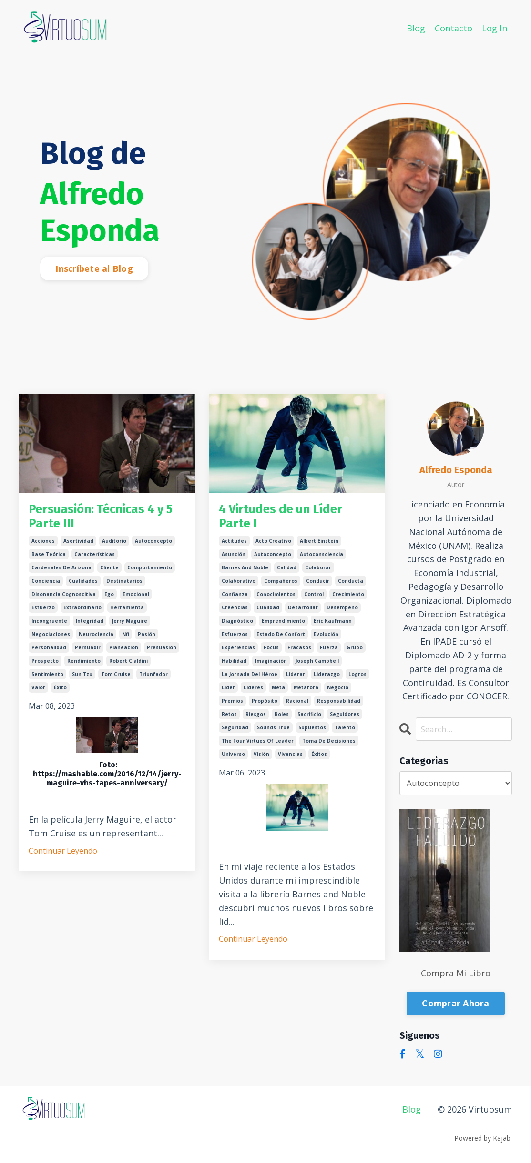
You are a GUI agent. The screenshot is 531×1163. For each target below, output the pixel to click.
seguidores (344, 719)
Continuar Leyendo (63, 856)
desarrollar (303, 613)
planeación (123, 653)
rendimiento (84, 666)
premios (232, 706)
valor (38, 693)
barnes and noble (245, 573)
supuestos (312, 733)
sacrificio (309, 719)
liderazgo (327, 679)
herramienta (127, 613)
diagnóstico (237, 626)
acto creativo (273, 546)
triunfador (153, 679)
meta (278, 693)
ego (109, 599)
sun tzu (82, 679)
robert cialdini (128, 666)
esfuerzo (43, 613)
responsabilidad (338, 706)
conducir (317, 586)
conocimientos (276, 599)
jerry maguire (129, 626)
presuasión (161, 653)
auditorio (114, 546)
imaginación (271, 666)
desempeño (342, 613)
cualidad (267, 613)
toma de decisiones (329, 746)
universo (233, 759)
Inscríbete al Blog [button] (94, 268)
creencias (235, 613)
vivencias (290, 759)
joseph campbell (317, 666)
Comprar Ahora (455, 1004)
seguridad (235, 733)
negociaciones (50, 639)
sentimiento (47, 679)
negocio (337, 693)
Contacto (453, 27)
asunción (233, 560)
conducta (350, 586)
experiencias (238, 653)
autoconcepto (153, 546)
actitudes (234, 546)
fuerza (329, 653)
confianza (235, 599)
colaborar (318, 573)
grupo (355, 653)
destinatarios (124, 586)
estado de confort (280, 639)
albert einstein (319, 546)
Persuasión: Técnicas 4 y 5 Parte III (103, 519)
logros (357, 679)
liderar (295, 679)
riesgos (255, 719)
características (94, 560)
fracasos (299, 653)
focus (271, 653)
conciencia (45, 586)
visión (261, 759)
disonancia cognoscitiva (63, 599)
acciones (43, 546)
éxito (60, 693)
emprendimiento (283, 626)
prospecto (45, 666)
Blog (416, 27)
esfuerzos (235, 639)
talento (345, 733)
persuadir (88, 653)
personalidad (48, 653)
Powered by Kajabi (483, 1138)
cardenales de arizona (61, 573)
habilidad (234, 666)
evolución (326, 639)
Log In (494, 27)
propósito (264, 706)
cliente (109, 573)
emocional (136, 599)
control (314, 599)
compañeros (280, 586)
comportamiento (149, 573)
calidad (286, 573)
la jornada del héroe (249, 679)
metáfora (306, 693)
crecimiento (348, 599)
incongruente (49, 626)
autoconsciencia (321, 560)
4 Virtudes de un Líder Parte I (291, 519)
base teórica (48, 560)
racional (297, 706)
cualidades (83, 586)
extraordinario (82, 613)
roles (282, 719)
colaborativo (238, 586)
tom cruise (116, 679)
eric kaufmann (333, 626)
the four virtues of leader (258, 746)
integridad (89, 626)
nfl (125, 639)
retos (229, 719)
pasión (146, 639)
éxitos (319, 759)
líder (228, 693)
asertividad (78, 546)
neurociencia (96, 639)
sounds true (273, 733)
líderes (253, 693)
